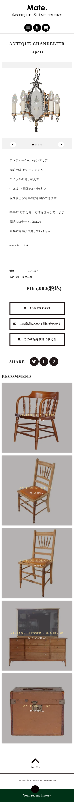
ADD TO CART (37, 308)
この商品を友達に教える (37, 339)
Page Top (35, 762)
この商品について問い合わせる (37, 323)
